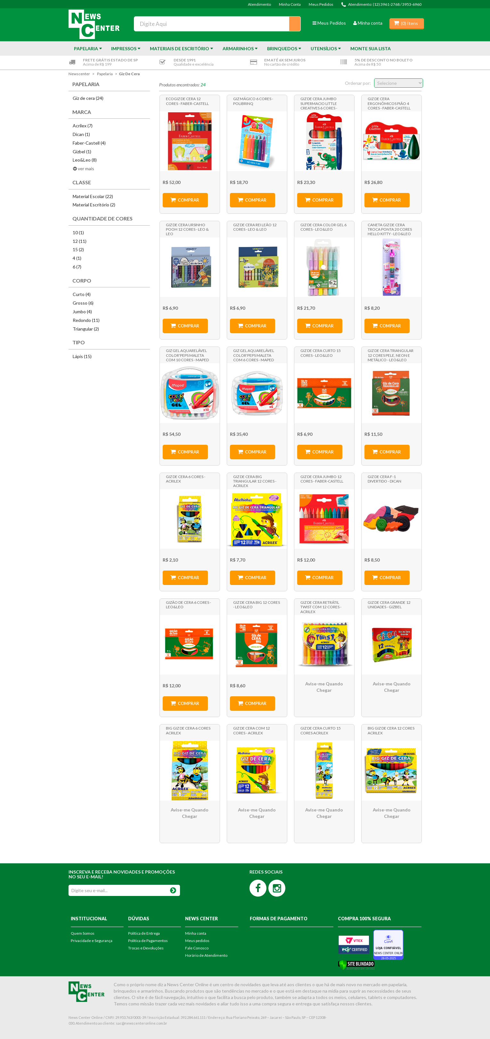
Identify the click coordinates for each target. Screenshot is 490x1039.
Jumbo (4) (82, 311)
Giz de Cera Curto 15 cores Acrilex (320, 730)
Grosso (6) (83, 303)
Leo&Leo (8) (85, 160)
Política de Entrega (144, 933)
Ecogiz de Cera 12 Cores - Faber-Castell (187, 101)
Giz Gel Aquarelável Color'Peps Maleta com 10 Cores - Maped (187, 355)
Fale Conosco (196, 948)
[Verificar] (356, 964)
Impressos (123, 48)
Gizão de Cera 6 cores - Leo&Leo (188, 604)
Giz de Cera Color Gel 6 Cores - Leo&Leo (323, 227)
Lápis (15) (82, 356)
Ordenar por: (358, 83)
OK (173, 889)
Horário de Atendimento (206, 955)
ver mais (86, 168)
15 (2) (78, 249)
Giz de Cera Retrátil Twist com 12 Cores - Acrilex (320, 606)
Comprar (188, 200)
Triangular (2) (86, 329)
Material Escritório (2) (94, 204)
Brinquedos (282, 48)
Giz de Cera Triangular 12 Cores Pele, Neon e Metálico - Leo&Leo (390, 355)
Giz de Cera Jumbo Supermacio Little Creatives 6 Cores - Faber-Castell (318, 103)
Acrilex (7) (83, 125)
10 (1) (78, 232)
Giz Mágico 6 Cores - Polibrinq (253, 101)
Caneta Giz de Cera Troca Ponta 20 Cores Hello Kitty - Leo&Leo (390, 229)
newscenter (79, 73)
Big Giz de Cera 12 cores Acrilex (391, 730)
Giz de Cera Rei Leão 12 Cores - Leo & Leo (255, 227)
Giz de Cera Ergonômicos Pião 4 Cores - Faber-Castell (389, 103)
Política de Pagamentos (148, 940)
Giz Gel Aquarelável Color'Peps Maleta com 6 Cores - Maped (253, 355)
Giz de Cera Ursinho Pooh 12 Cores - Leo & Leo (187, 229)
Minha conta (367, 23)
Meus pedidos (197, 940)
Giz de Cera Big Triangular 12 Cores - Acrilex (254, 481)
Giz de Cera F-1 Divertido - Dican (384, 479)
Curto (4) (82, 294)
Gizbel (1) (82, 151)
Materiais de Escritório (179, 48)
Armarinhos (238, 48)
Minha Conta (290, 4)
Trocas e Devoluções (146, 948)
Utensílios (324, 48)
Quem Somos (82, 933)
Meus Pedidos (321, 4)
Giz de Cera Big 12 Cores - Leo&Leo (256, 604)
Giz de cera (129, 73)
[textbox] (217, 23)
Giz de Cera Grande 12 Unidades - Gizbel (389, 604)
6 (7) (77, 266)
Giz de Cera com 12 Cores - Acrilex (251, 730)
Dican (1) (81, 134)
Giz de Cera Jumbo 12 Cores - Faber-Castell (321, 479)
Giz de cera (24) (88, 98)
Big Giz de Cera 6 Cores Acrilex (188, 730)
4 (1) (77, 258)
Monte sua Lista (370, 48)
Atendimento (259, 4)
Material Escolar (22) (93, 196)
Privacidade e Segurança (91, 940)
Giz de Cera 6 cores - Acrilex (185, 479)
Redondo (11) (86, 320)
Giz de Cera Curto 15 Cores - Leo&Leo (320, 352)
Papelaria (86, 48)
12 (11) (79, 241)
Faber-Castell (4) (89, 143)
